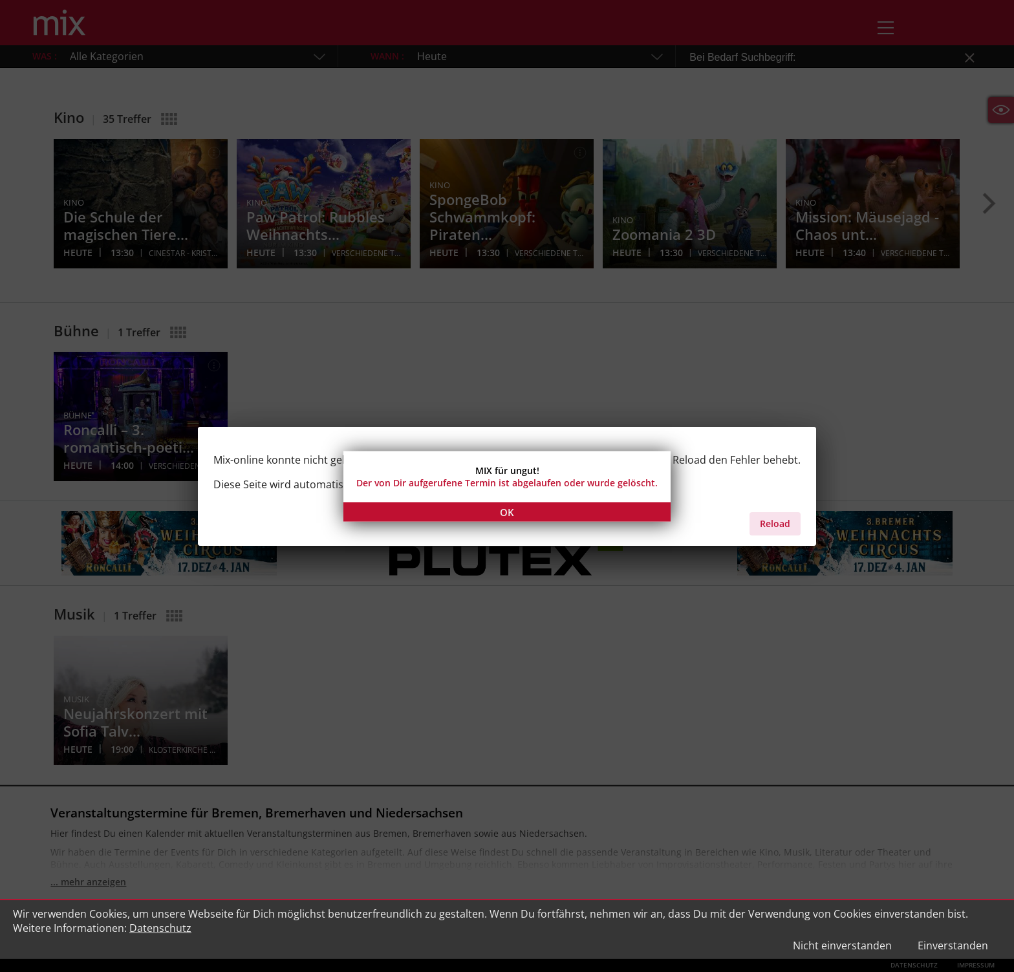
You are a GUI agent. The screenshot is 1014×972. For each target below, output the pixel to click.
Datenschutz (160, 928)
